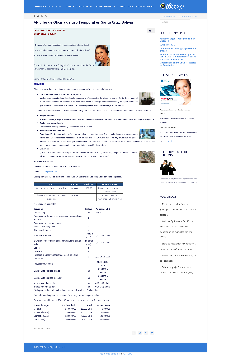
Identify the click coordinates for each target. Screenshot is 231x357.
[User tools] (151, 30)
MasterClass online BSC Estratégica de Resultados (178, 63)
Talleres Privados (104, 6)
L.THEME (128, 353)
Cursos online (84, 6)
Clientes (68, 6)
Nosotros (54, 6)
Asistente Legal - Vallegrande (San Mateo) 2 (177, 39)
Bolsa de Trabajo (145, 6)
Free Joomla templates (110, 353)
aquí (170, 141)
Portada (39, 6)
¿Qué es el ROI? (167, 44)
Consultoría (125, 6)
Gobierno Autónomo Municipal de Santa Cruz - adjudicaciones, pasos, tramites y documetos (178, 56)
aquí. (161, 186)
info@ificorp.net (50, 172)
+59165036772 (169, 16)
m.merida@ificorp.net (189, 16)
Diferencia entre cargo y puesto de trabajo (178, 49)
